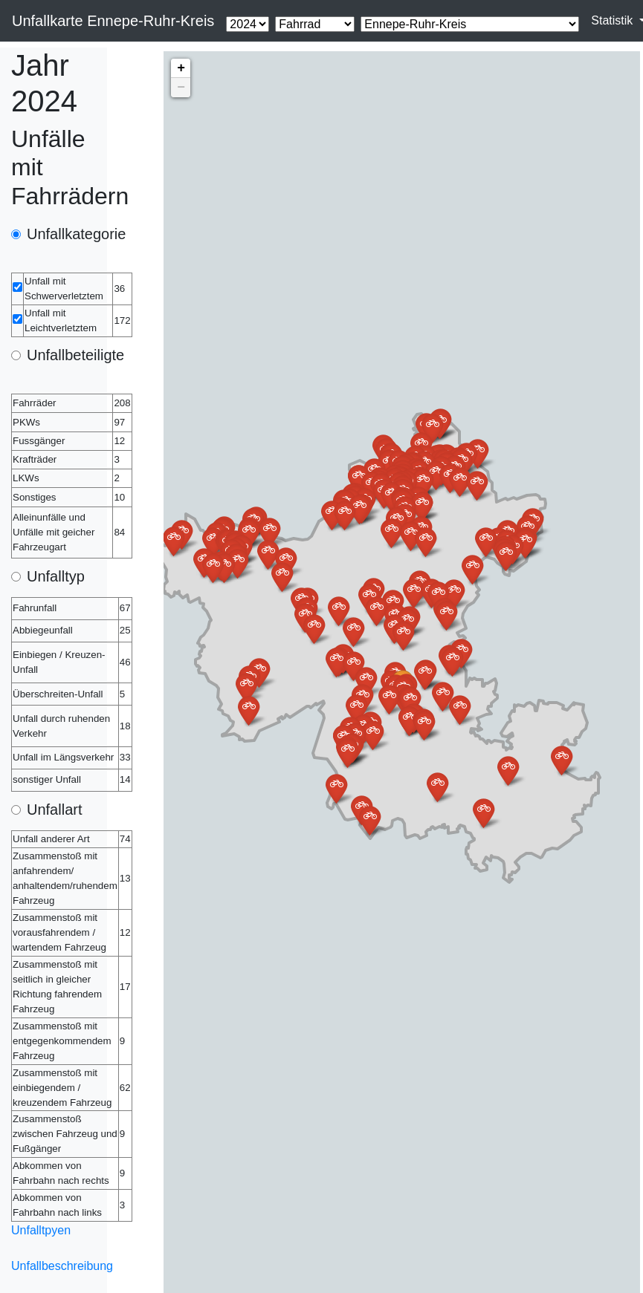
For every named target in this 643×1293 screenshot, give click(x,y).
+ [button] (181, 68)
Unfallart (54, 809)
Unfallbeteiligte (75, 355)
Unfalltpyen (41, 1230)
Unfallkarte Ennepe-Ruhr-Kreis (113, 21)
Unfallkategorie (76, 234)
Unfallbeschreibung (62, 1266)
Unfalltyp (56, 576)
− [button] (181, 88)
